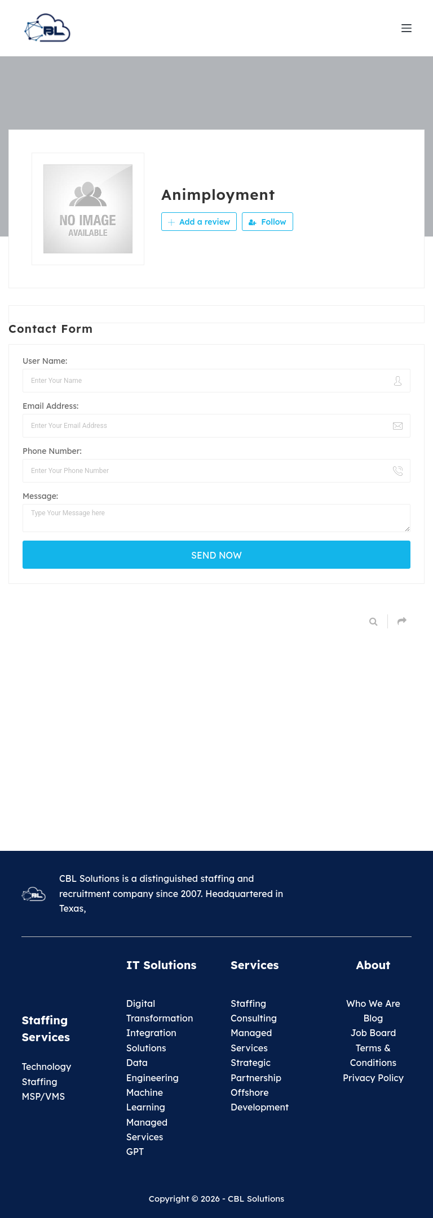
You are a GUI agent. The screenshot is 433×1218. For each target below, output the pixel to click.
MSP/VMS (43, 1096)
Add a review (199, 222)
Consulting (254, 1018)
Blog (373, 1018)
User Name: (45, 361)
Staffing (248, 1003)
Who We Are (373, 1003)
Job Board (373, 1032)
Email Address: (50, 406)
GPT (135, 1151)
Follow (267, 222)
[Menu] (406, 28)
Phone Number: (52, 451)
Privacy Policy (373, 1077)
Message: (40, 496)
